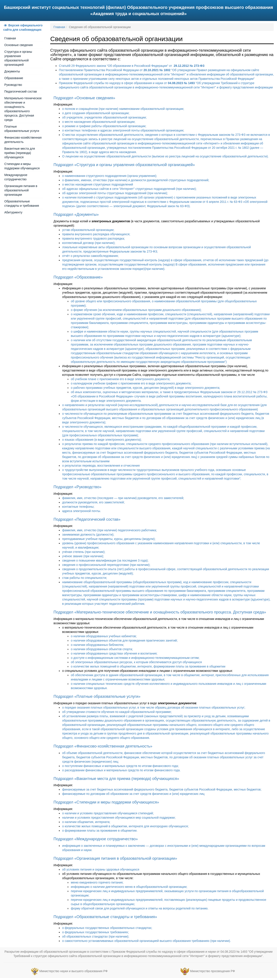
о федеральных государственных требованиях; (95, 932)
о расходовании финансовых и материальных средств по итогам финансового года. (121, 770)
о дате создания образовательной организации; (95, 113)
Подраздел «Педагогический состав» (86, 519)
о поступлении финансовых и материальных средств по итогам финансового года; (120, 766)
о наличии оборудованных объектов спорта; (102, 649)
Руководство (13, 84)
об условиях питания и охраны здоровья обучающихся (100, 869)
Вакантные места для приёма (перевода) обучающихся (19, 153)
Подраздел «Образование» (78, 277)
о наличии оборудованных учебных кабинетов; (104, 636)
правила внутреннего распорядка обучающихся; (96, 234)
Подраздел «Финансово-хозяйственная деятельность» (102, 746)
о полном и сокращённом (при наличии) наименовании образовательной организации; (123, 108)
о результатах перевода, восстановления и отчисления (101, 465)
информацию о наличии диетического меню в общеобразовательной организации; (129, 886)
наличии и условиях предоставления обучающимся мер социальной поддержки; (119, 817)
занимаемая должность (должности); (88, 534)
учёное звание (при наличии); (83, 556)
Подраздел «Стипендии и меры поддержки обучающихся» (106, 802)
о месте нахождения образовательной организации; (98, 121)
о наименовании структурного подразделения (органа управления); (109, 176)
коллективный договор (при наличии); (88, 243)
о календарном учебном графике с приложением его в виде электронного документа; (131, 383)
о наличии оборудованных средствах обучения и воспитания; (114, 653)
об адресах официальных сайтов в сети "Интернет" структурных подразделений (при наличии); (129, 188)
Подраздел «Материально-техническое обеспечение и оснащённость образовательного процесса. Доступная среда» (159, 612)
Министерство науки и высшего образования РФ (73, 971)
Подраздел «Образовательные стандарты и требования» (105, 917)
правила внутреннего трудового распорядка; (93, 238)
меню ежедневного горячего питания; (97, 882)
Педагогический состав (20, 91)
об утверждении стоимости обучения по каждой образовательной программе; (117, 712)
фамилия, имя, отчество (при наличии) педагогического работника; (109, 530)
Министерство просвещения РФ (212, 971)
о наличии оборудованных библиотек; (97, 645)
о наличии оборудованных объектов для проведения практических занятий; (124, 640)
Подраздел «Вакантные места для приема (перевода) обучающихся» (116, 778)
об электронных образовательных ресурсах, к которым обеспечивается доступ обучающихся (136, 662)
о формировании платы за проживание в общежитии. (99, 830)
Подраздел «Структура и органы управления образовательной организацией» (124, 165)
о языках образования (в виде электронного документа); (102, 439)
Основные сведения (18, 45)
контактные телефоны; (78, 506)
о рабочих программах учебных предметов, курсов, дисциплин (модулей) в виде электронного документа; (145, 387)
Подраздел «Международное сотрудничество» (95, 839)
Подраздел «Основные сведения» (84, 98)
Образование (13, 78)
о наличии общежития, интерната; (86, 822)
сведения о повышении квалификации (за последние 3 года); (105, 560)
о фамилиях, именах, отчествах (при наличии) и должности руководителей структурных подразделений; (135, 180)
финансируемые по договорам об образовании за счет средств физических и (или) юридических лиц (133, 794)
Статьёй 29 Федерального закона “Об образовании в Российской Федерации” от (131, 65)
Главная (10, 38)
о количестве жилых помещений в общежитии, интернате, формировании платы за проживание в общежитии (148, 666)
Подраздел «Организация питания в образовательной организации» (115, 858)
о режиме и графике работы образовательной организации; (104, 126)
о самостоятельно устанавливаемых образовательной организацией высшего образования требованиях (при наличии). (146, 941)
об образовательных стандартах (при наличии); (95, 936)
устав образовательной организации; (88, 230)
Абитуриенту (13, 212)
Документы (12, 71)
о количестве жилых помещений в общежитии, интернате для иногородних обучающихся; (125, 826)
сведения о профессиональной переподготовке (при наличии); (106, 565)
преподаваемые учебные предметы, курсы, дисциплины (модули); (108, 539)
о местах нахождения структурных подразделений (97, 184)
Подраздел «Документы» (76, 214)
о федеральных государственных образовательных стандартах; (107, 928)
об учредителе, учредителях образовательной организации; (104, 117)
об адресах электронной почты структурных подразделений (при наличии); (115, 193)
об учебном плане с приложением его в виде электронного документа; (120, 379)
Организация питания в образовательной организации (20, 190)
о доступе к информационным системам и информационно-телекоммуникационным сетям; (135, 657)
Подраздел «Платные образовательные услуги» (96, 696)
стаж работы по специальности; (84, 577)
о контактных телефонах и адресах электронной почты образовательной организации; (123, 130)
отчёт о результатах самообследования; (90, 256)
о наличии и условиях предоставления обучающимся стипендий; (108, 813)
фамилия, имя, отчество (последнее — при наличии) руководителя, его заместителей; (123, 498)
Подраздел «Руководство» (77, 487)
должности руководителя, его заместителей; (93, 502)
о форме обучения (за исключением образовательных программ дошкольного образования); (136, 310)
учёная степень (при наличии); (83, 552)
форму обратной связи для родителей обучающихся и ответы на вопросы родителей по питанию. (139, 908)
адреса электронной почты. (81, 511)
